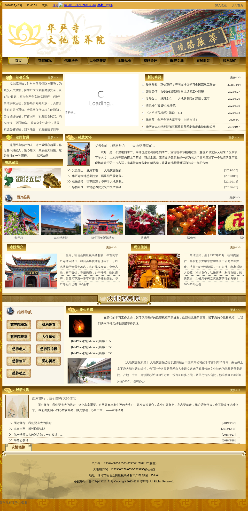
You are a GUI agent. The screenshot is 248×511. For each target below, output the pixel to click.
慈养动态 (19, 373)
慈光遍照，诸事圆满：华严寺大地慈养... (98, 181)
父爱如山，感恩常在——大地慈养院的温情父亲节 (178, 98)
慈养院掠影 (48, 349)
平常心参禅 (21, 440)
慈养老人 (19, 349)
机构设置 (48, 325)
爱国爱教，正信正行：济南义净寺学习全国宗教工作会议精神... (181, 85)
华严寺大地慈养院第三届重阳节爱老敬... (98, 176)
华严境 (20, 238)
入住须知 (48, 337)
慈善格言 (19, 361)
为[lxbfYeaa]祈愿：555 (91, 342)
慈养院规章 (18, 337)
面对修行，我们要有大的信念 (33, 423)
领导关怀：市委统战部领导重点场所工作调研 (175, 91)
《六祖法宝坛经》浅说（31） (165, 112)
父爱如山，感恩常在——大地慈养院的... (98, 170)
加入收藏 (221, 5)
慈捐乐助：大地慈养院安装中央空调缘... (98, 187)
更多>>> (52, 77)
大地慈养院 (62, 238)
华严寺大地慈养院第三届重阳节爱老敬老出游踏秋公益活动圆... (181, 127)
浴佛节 (146, 238)
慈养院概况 (18, 325)
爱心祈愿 (48, 361)
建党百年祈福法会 (104, 238)
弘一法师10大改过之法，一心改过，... (38, 434)
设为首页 (237, 5)
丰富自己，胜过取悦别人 (30, 429)
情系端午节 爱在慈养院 (161, 105)
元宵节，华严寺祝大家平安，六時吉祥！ (172, 119)
